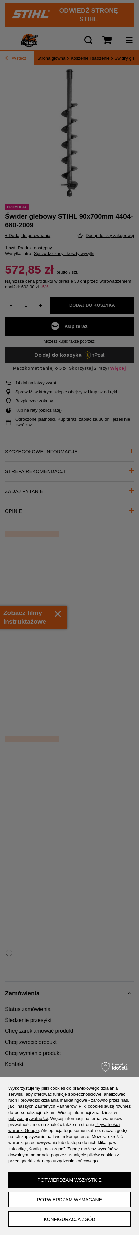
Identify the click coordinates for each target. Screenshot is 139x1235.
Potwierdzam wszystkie (69, 1180)
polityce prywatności (28, 1118)
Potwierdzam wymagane (69, 1199)
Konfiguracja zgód (69, 1219)
